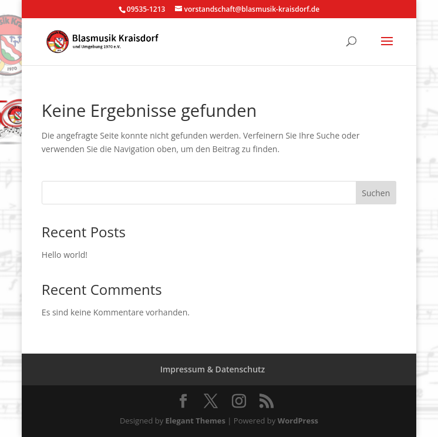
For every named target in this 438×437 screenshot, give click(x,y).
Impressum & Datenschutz (212, 369)
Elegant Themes (195, 420)
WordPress (298, 420)
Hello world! (64, 254)
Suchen (376, 193)
